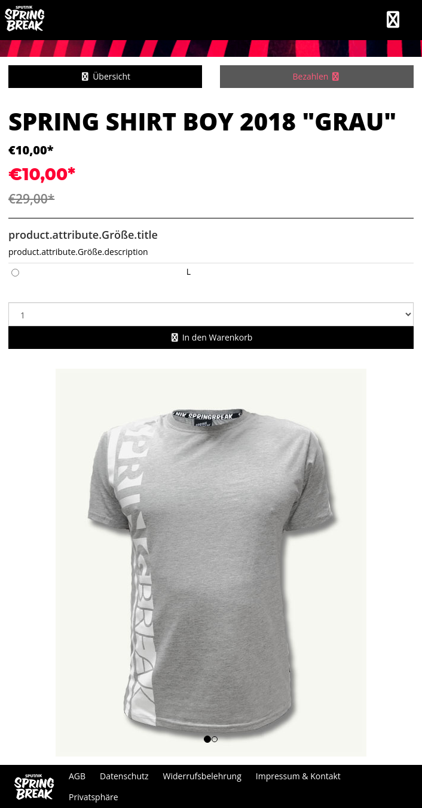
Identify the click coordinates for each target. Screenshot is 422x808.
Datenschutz (124, 776)
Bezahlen (317, 76)
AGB (77, 776)
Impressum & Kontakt (298, 776)
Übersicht (105, 76)
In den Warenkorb (211, 337)
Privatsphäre (93, 797)
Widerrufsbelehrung (202, 776)
